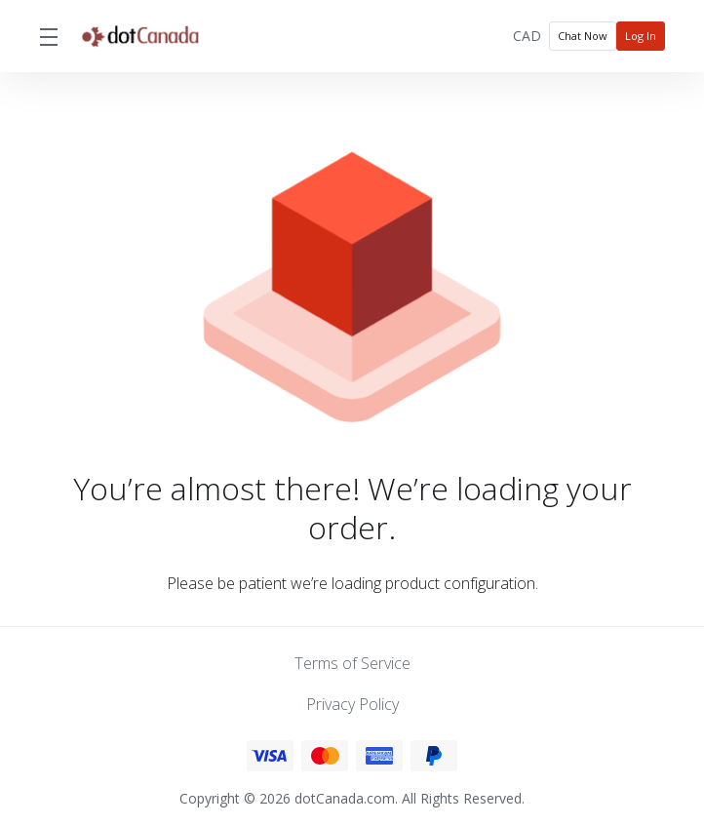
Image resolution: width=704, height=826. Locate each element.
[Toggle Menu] (47, 36)
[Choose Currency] (527, 36)
